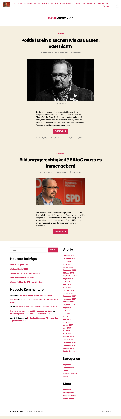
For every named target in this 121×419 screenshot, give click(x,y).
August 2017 (68, 310)
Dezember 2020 (70, 261)
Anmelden (67, 392)
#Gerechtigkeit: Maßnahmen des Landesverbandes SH (33, 319)
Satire (65, 379)
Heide (65, 373)
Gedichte (62, 5)
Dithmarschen (69, 370)
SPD (81, 140)
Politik (57, 140)
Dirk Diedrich (35, 5)
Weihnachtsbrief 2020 (19, 272)
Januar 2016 (68, 342)
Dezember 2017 (69, 299)
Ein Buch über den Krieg (49, 5)
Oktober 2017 (69, 305)
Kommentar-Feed (70, 398)
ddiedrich (14, 303)
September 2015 (70, 354)
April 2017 (67, 322)
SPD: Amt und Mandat (94, 7)
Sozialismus (75, 140)
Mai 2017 (67, 319)
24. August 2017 (62, 175)
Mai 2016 (67, 333)
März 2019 (67, 267)
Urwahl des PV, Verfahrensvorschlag (25, 276)
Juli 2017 (67, 313)
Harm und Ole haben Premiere (22, 280)
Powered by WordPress (35, 414)
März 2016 (67, 336)
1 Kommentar (77, 55)
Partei (53, 140)
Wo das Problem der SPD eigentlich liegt (27, 285)
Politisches (93, 5)
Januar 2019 (68, 270)
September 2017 (70, 307)
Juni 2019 (67, 264)
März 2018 (67, 290)
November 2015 (69, 348)
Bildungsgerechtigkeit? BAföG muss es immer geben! (60, 165)
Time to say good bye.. (19, 267)
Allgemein (60, 36)
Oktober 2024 (69, 258)
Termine (106, 7)
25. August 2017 (63, 55)
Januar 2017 (68, 328)
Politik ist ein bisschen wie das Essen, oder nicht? (60, 45)
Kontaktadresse (82, 5)
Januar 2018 (68, 296)
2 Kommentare (76, 175)
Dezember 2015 (69, 345)
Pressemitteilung (70, 376)
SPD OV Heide (104, 5)
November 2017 (69, 302)
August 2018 (68, 281)
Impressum (71, 5)
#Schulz (40, 140)
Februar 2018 (68, 293)
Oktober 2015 (69, 351)
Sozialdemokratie (65, 140)
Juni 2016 (67, 331)
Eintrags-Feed (69, 395)
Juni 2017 (67, 316)
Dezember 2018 (69, 273)
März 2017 (67, 325)
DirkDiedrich (49, 55)
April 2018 (67, 287)
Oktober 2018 (69, 276)
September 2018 (70, 279)
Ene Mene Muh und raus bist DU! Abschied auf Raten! (32, 316)
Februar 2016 (68, 339)
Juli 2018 (67, 284)
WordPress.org (69, 401)
